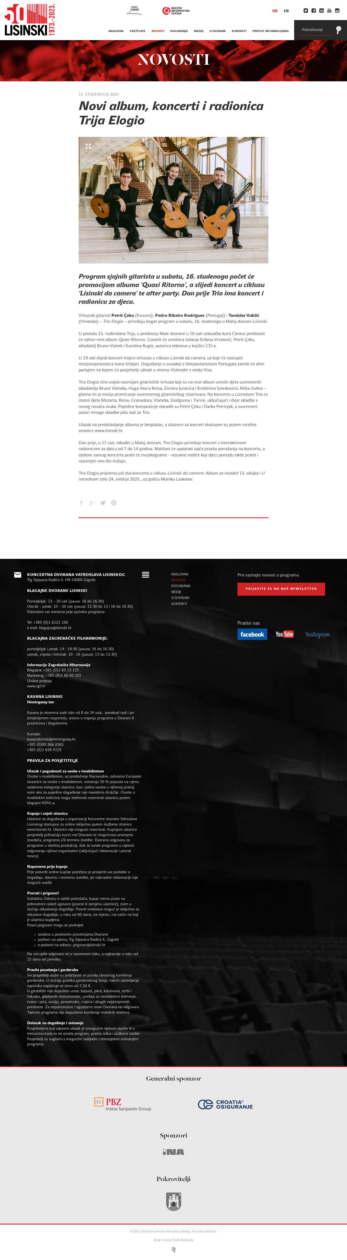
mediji (198, 31)
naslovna (116, 31)
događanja (179, 31)
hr (275, 11)
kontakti (239, 31)
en (286, 11)
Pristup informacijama (270, 31)
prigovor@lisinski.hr (89, 945)
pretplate (137, 31)
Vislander (179, 370)
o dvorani (218, 31)
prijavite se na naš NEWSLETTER (281, 589)
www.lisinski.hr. (40, 830)
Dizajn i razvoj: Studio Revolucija (173, 1240)
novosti (158, 31)
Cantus (238, 334)
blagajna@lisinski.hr (55, 628)
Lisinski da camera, (188, 358)
